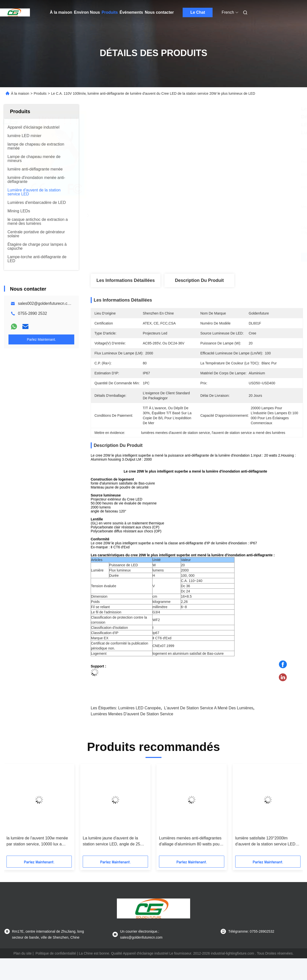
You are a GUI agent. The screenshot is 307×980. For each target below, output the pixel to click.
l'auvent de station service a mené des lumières (208, 708)
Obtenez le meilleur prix (223, 257)
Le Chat (197, 12)
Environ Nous (87, 12)
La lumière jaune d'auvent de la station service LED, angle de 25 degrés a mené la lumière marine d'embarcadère (112, 841)
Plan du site (22, 953)
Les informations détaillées (125, 280)
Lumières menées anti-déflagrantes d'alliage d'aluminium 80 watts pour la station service (190, 841)
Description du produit (199, 280)
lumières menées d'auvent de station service (132, 714)
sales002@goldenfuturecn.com (45, 303)
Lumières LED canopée (139, 708)
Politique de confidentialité (55, 953)
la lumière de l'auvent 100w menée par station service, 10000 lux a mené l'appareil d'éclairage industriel (38, 841)
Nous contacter (159, 12)
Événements (131, 12)
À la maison (61, 12)
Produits (110, 12)
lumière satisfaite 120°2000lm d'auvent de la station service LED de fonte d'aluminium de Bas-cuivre (266, 841)
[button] (23, 811)
